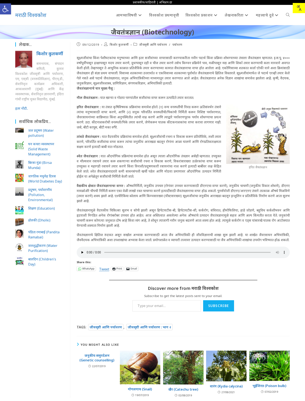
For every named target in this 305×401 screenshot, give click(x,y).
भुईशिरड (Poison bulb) (269, 385)
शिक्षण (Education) (41, 208)
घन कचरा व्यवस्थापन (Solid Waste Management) (41, 149)
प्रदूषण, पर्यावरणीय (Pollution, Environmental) (40, 194)
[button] (5, 8)
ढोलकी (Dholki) (39, 220)
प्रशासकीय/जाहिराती (144, 2)
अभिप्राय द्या (165, 2)
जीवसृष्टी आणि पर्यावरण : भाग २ (149, 327)
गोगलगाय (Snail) (140, 389)
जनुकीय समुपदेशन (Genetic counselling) (96, 357)
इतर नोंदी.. (21, 108)
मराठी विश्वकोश (30, 14)
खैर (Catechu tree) (183, 389)
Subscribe (218, 305)
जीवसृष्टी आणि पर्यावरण (153, 45)
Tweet (104, 268)
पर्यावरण (177, 45)
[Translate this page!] (299, 8)
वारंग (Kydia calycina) (226, 386)
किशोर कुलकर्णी (119, 45)
